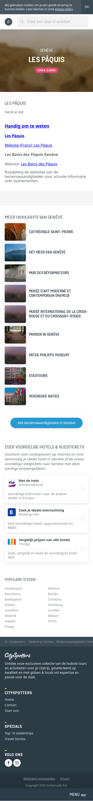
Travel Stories (15, 739)
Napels (10, 621)
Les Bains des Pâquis (39, 164)
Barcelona (12, 594)
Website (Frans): (19, 145)
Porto (52, 621)
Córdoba (54, 599)
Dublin (10, 604)
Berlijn (53, 594)
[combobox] (52, 21)
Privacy (65, 779)
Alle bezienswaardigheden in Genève (46, 423)
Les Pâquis (43, 145)
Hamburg (55, 604)
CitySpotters (15, 642)
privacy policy (64, 9)
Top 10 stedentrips (19, 733)
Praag (9, 626)
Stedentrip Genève (40, 642)
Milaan (53, 615)
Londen (54, 610)
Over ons (12, 710)
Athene (53, 588)
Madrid (10, 615)
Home (9, 699)
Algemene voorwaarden (39, 779)
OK (87, 7)
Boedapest (13, 599)
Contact (11, 705)
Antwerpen (13, 588)
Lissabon (12, 610)
